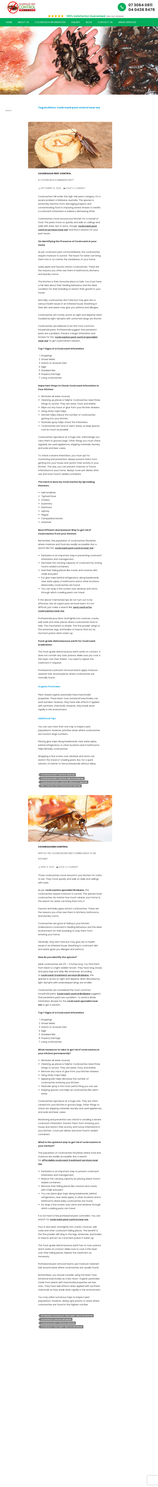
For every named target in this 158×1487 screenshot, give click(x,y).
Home (9, 22)
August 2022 (8, 489)
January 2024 (9, 459)
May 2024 (7, 430)
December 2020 (9, 601)
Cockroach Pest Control (54, 173)
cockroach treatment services (9, 694)
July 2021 (9, 569)
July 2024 (7, 415)
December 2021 (9, 541)
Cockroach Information (50, 22)
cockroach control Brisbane (56, 1319)
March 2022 (8, 526)
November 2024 (9, 393)
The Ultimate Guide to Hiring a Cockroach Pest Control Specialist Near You (9, 148)
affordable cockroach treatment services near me (67, 1315)
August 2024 (8, 408)
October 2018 (9, 653)
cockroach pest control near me (74, 548)
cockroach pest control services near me (62, 778)
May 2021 (9, 580)
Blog (89, 22)
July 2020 (7, 638)
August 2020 (8, 631)
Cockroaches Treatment (9, 733)
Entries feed (8, 771)
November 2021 (9, 548)
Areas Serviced (127, 22)
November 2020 (9, 608)
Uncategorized (9, 744)
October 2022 (9, 474)
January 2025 (9, 378)
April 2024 (7, 437)
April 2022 (7, 519)
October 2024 (9, 400)
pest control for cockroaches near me (61, 786)
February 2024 (9, 452)
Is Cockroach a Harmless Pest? (56, 179)
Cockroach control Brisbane (73, 993)
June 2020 (7, 645)
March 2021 (8, 586)
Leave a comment (75, 188)
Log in (8, 765)
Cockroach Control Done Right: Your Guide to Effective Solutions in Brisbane (9, 263)
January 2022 (9, 533)
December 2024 (9, 385)
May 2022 (7, 511)
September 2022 (9, 482)
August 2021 (8, 563)
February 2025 (9, 371)
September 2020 (9, 623)
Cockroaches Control (53, 846)
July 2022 (7, 496)
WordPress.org (9, 786)
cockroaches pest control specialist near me (64, 782)
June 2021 (7, 575)
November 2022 (9, 467)
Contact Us (105, 22)
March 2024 (8, 445)
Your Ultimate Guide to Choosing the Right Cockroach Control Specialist (9, 225)
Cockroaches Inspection (9, 720)
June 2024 (7, 422)
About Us (23, 22)
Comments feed (9, 778)
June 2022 (7, 504)
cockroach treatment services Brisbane (65, 975)
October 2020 (9, 616)
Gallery (75, 22)
